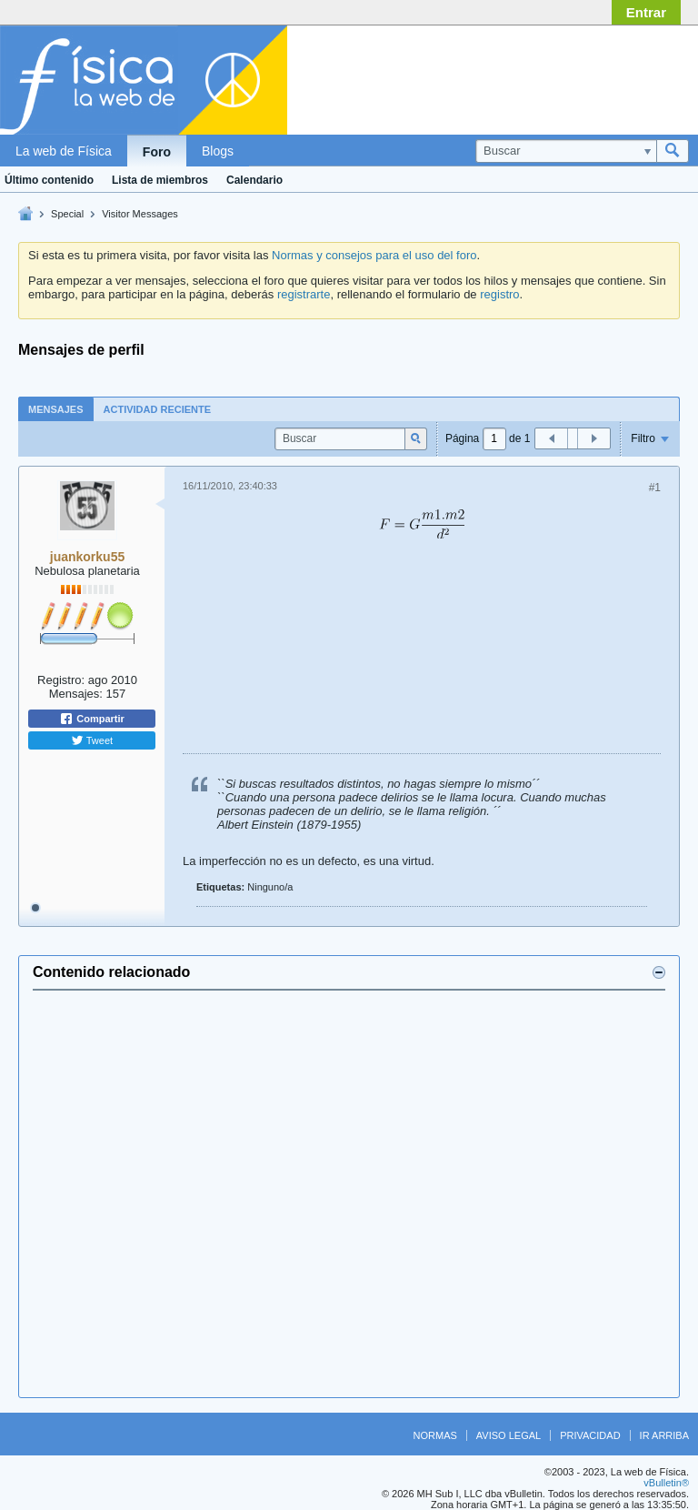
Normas (435, 1435)
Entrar (646, 12)
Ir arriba (664, 1435)
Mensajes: (76, 693)
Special (67, 213)
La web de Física (63, 151)
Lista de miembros (160, 180)
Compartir (92, 718)
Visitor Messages (140, 213)
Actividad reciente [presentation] (158, 409)
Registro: (61, 680)
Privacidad (590, 1435)
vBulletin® (666, 1482)
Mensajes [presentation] (56, 409)
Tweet (92, 740)
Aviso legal (508, 1435)
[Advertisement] (543, 75)
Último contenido (49, 180)
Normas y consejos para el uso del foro (374, 255)
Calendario (254, 180)
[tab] (56, 409)
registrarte (304, 294)
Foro (157, 152)
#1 (655, 487)
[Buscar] (565, 151)
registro (499, 294)
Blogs (218, 151)
